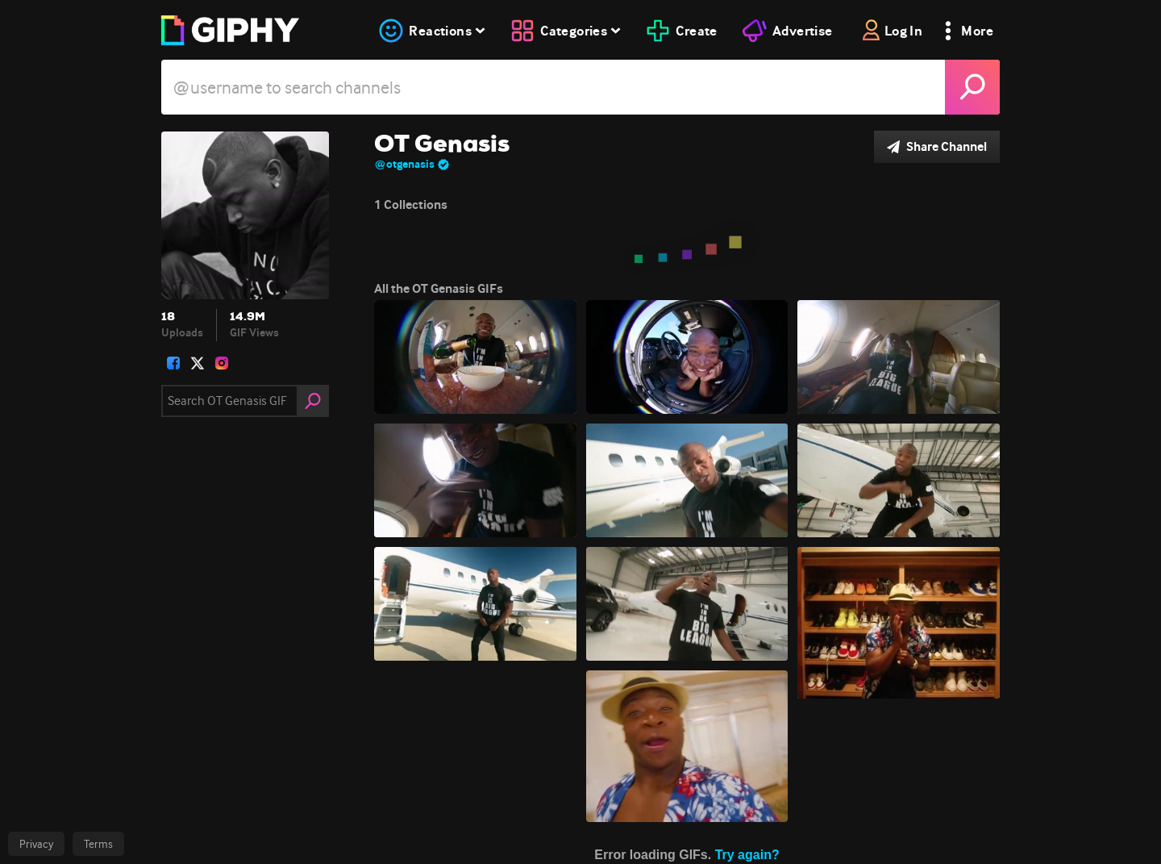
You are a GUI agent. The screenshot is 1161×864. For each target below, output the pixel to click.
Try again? (747, 855)
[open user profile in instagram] (222, 363)
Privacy (36, 843)
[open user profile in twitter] (197, 363)
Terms (98, 843)
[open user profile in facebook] (173, 363)
